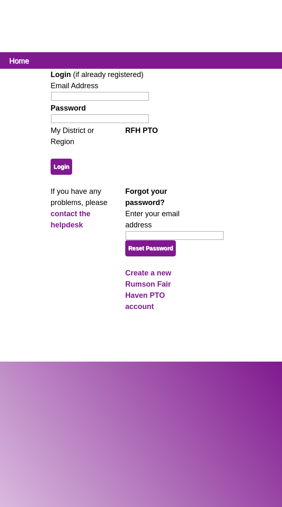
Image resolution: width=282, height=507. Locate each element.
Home (19, 60)
